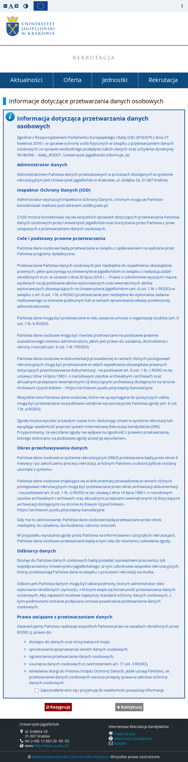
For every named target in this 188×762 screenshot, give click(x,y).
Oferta (72, 80)
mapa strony (124, 733)
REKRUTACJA (94, 58)
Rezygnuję (58, 707)
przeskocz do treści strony (1, 1)
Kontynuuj (129, 707)
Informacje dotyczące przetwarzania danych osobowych (86, 101)
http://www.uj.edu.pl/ (52, 745)
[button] (5, 6)
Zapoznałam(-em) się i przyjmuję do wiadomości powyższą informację (99, 690)
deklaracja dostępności (133, 738)
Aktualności (26, 80)
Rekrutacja (163, 80)
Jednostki (115, 80)
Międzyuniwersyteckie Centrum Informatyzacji (70, 756)
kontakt (120, 743)
